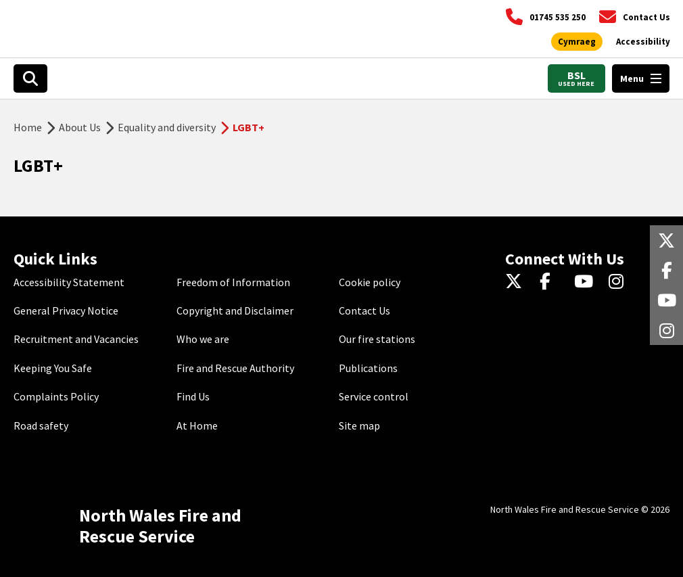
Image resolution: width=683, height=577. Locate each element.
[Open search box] (30, 78)
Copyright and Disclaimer (234, 310)
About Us (80, 127)
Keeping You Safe (53, 368)
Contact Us (364, 310)
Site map (359, 425)
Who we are (202, 339)
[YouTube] (586, 282)
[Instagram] (620, 282)
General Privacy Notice (66, 310)
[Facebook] (551, 282)
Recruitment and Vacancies (76, 339)
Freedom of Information (233, 282)
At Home (197, 425)
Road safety (41, 425)
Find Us (193, 396)
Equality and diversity (167, 127)
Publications (368, 368)
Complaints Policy (56, 396)
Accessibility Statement (69, 282)
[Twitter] (517, 282)
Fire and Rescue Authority (235, 368)
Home (28, 127)
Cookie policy (369, 282)
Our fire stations (377, 339)
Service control (373, 396)
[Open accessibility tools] (643, 42)
